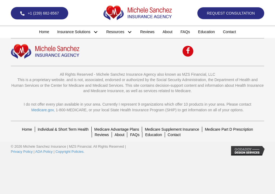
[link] (44, 31)
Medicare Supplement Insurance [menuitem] (172, 129)
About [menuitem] (120, 135)
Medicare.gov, (43, 110)
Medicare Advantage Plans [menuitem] (116, 129)
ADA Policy (44, 152)
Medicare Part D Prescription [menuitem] (229, 129)
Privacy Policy (22, 152)
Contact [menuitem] (174, 135)
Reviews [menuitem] (102, 135)
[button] (39, 13)
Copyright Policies (70, 152)
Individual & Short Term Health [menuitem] (63, 129)
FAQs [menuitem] (134, 135)
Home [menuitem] (27, 129)
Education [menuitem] (153, 135)
